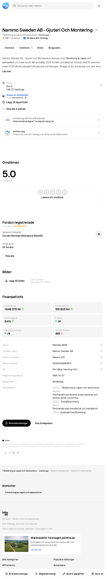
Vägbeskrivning (45, 573)
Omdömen (26, 47)
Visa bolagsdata (43, 423)
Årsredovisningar (16, 573)
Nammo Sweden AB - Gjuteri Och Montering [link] (71, 471)
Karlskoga (44, 35)
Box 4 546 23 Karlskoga (15, 88)
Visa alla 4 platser (16, 108)
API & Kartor (8, 565)
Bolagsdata (54, 48)
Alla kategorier (10, 559)
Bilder (40, 48)
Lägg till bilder (15, 280)
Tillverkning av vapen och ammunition (19, 35)
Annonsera (59, 565)
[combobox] (54, 6)
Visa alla (9, 255)
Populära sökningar (64, 559)
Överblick (9, 48)
